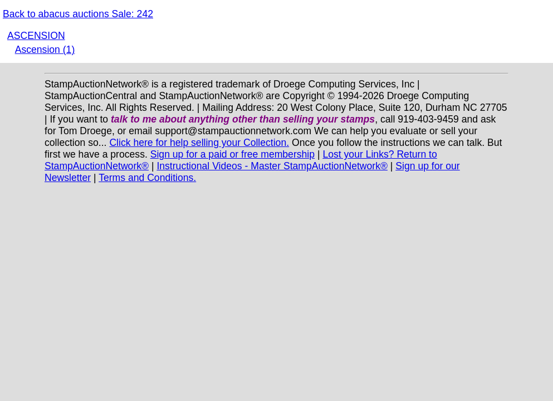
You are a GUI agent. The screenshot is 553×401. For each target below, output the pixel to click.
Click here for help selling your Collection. (199, 142)
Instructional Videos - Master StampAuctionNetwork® (272, 166)
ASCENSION (36, 35)
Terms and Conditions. (147, 177)
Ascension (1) (45, 49)
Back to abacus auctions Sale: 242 (78, 13)
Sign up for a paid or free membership (232, 154)
